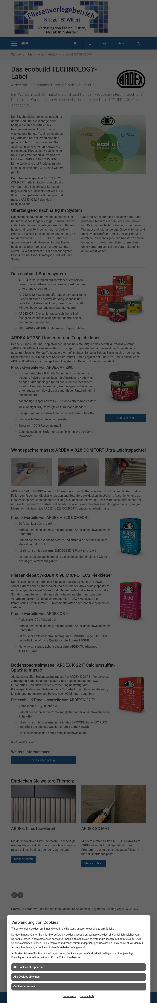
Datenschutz (87, 996)
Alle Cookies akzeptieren (28, 967)
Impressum (69, 996)
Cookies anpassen (24, 986)
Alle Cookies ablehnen (26, 976)
